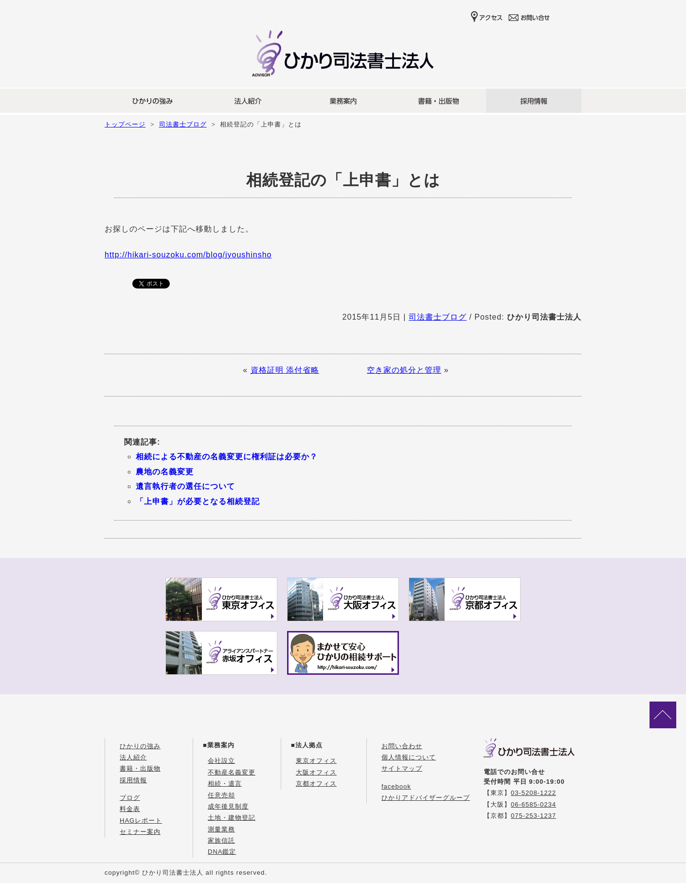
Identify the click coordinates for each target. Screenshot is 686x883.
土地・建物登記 (231, 817)
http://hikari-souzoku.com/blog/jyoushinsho (188, 255)
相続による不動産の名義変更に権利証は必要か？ (227, 456)
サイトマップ (401, 768)
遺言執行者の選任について (185, 486)
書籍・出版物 (140, 768)
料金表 (130, 808)
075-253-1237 (533, 815)
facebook (396, 786)
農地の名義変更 (165, 472)
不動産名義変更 (231, 772)
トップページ (125, 124)
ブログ (130, 797)
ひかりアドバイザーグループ (425, 797)
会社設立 (221, 760)
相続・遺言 (225, 783)
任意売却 (221, 795)
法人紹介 (133, 757)
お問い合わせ (401, 746)
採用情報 (133, 780)
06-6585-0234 (533, 804)
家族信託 (221, 840)
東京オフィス (316, 760)
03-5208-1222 (533, 792)
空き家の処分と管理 (404, 370)
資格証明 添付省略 (285, 370)
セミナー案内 (140, 831)
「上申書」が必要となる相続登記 (198, 501)
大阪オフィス (316, 772)
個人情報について (408, 757)
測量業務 (221, 829)
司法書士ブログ (183, 124)
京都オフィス (316, 783)
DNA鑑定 (222, 851)
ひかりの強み (140, 746)
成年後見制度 (228, 806)
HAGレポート (141, 820)
